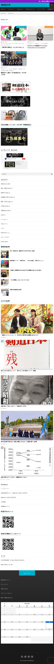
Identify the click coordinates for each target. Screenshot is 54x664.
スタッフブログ (41, 9)
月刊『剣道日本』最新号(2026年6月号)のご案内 (22, 251)
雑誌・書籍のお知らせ (6, 188)
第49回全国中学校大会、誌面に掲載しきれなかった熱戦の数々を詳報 (19, 441)
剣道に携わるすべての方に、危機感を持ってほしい (14, 477)
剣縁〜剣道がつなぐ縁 (6, 564)
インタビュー (11, 9)
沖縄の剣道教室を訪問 (15, 289)
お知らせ (3, 9)
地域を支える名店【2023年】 (8, 497)
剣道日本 (31, 660)
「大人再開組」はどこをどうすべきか (19, 280)
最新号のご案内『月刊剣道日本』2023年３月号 (13, 73)
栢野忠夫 (11, 70)
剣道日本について (5, 580)
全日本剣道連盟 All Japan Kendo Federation (12, 560)
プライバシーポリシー (6, 593)
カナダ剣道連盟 (44, 43)
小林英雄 (20, 68)
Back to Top (27, 573)
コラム (2, 228)
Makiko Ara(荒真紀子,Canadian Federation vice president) (37, 46)
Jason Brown (7, 45)
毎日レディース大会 (7, 68)
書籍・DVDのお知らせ (7, 201)
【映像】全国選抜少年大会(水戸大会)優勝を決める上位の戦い (26, 270)
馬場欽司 (15, 68)
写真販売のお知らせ (6, 210)
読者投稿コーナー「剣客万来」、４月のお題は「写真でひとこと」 (27, 260)
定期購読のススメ (5, 506)
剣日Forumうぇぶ (30, 9)
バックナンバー (5, 488)
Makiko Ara (11, 43)
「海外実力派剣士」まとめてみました (12, 47)
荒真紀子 (37, 43)
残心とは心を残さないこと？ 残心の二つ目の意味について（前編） (19, 370)
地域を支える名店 (5, 184)
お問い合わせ (4, 588)
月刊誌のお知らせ (21, 27)
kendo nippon (49, 27)
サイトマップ (4, 584)
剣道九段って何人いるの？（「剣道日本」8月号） (14, 406)
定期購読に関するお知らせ (8, 197)
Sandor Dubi (17, 43)
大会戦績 (3, 502)
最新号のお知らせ (5, 192)
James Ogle (5, 43)
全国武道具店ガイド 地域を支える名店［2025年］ (14, 493)
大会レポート (20, 9)
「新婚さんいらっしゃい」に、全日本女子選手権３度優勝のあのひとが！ (20, 335)
